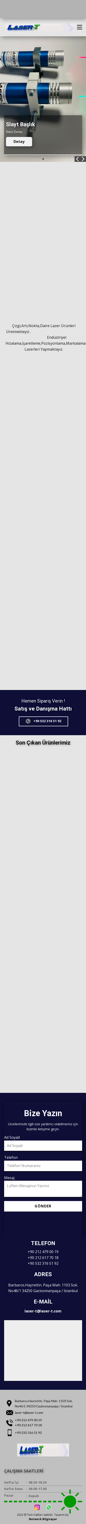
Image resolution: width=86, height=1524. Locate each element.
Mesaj (9, 1177)
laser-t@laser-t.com (43, 1311)
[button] (77, 159)
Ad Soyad (12, 1137)
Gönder (43, 1206)
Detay (19, 141)
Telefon (11, 1157)
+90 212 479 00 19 (43, 1251)
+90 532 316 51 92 (43, 721)
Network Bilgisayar (43, 1519)
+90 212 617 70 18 (43, 1257)
